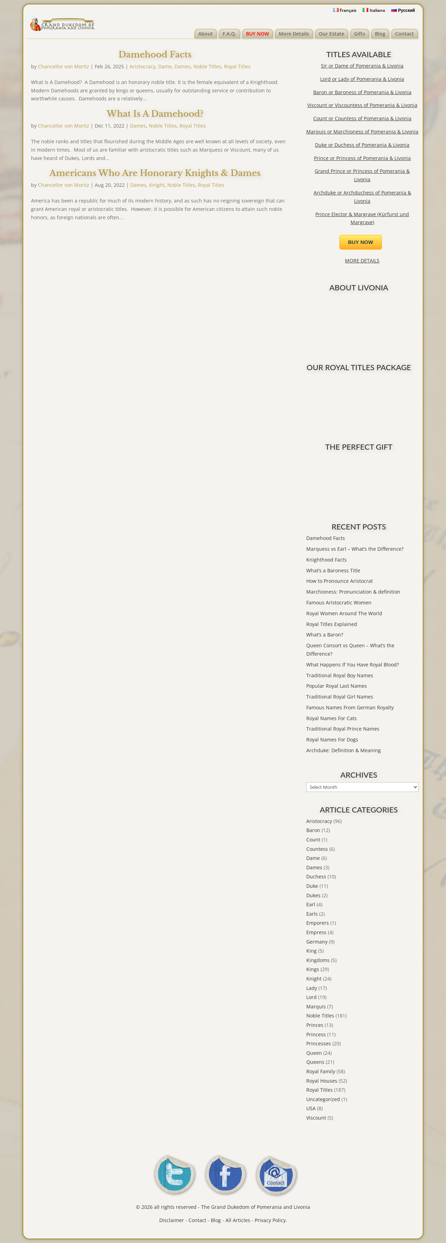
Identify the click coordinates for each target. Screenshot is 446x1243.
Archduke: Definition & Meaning (343, 750)
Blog (380, 33)
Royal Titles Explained (331, 624)
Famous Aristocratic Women (338, 602)
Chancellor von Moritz (63, 66)
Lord (311, 997)
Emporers (317, 923)
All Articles (237, 1220)
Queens (315, 1062)
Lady (311, 988)
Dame (165, 66)
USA (311, 1108)
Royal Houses (321, 1080)
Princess (316, 1034)
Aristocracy (142, 66)
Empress (316, 932)
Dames (183, 66)
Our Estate (331, 33)
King (311, 950)
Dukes (313, 895)
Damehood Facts (155, 54)
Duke (312, 886)
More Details (294, 33)
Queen (314, 1053)
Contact (404, 33)
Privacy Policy (270, 1220)
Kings (312, 969)
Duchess (316, 876)
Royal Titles (237, 66)
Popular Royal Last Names (336, 685)
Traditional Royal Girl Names (339, 696)
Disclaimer (171, 1220)
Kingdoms (318, 960)
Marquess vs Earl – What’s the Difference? (354, 549)
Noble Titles (207, 66)
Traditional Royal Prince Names (342, 728)
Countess (317, 849)
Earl (310, 904)
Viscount (316, 1117)
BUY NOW (257, 33)
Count (313, 839)
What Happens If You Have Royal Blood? (352, 664)
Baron (313, 830)
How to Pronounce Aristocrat (339, 581)
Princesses (318, 1043)
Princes (314, 1025)
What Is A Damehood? (155, 114)
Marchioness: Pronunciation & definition (353, 591)
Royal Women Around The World (344, 613)
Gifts (359, 33)
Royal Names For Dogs (332, 739)
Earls (312, 913)
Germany (317, 941)
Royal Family (320, 1071)
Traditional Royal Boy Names (339, 675)
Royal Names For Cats (331, 718)
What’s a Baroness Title (333, 570)
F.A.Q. (229, 33)
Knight (156, 185)
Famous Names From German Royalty (350, 707)
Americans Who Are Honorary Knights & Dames (155, 173)
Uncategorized (323, 1099)
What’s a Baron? (324, 634)
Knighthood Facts (326, 559)
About (205, 33)
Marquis (316, 1006)
